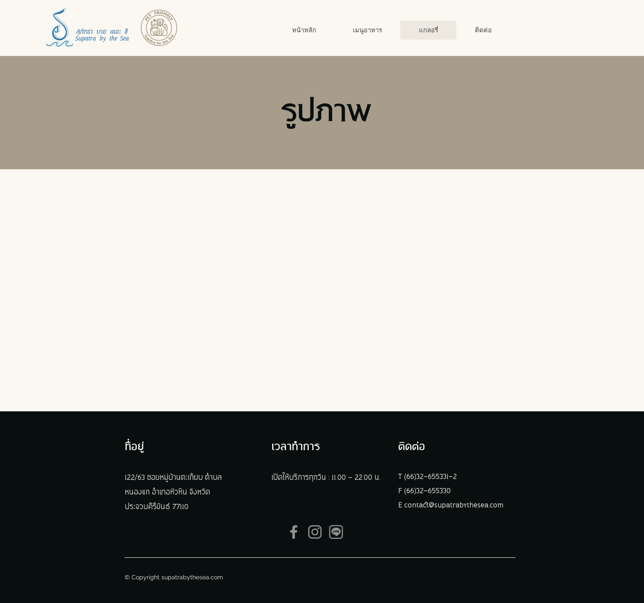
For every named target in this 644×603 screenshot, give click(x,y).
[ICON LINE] (336, 532)
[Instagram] (315, 532)
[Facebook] (294, 532)
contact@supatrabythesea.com (453, 505)
